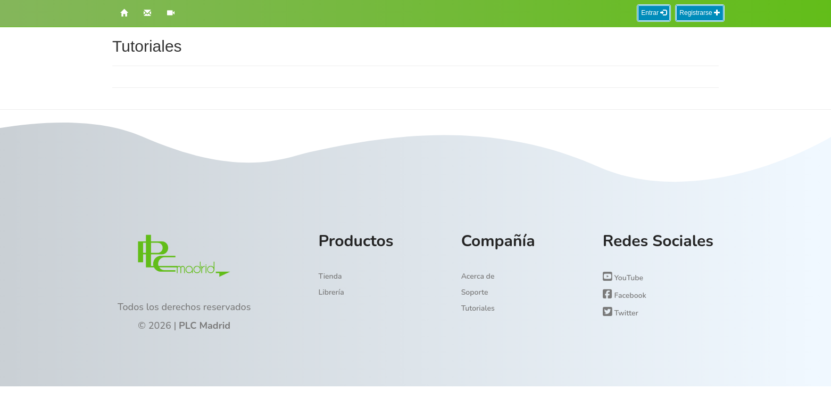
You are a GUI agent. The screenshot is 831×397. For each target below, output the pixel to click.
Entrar (654, 13)
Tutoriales (478, 308)
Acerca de (478, 276)
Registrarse (699, 13)
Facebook (624, 295)
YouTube (623, 277)
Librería (331, 292)
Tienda (330, 276)
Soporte (474, 292)
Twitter (620, 312)
